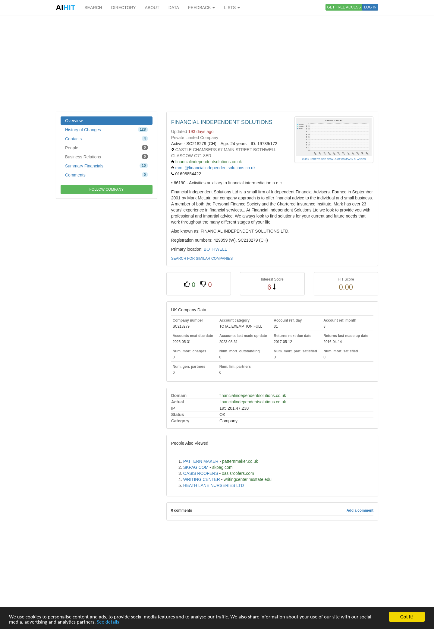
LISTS (232, 7)
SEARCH (93, 7)
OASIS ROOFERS (200, 473)
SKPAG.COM (196, 467)
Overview (74, 120)
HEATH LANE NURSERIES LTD (213, 485)
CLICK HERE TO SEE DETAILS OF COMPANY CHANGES (334, 159)
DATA (173, 7)
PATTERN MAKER (201, 461)
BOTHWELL (215, 249)
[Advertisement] (217, 63)
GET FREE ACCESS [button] (344, 7)
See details (108, 622)
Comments (106, 174)
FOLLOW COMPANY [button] (106, 189)
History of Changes (106, 129)
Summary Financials (106, 165)
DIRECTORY (123, 7)
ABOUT (152, 7)
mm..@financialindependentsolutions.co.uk (215, 167)
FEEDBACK (201, 7)
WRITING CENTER (201, 479)
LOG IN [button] (370, 7)
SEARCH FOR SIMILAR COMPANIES (202, 258)
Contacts (106, 138)
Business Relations (106, 156)
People (106, 147)
